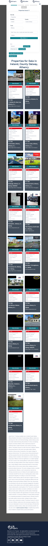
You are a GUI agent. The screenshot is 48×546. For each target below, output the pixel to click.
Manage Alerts (12, 56)
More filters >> (24, 38)
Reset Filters (27, 46)
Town (11, 25)
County (26, 19)
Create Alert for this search (15, 53)
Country (12, 19)
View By (12, 14)
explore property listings (22, 507)
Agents (24, 7)
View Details (15, 83)
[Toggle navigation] (40, 4)
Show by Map (22, 49)
